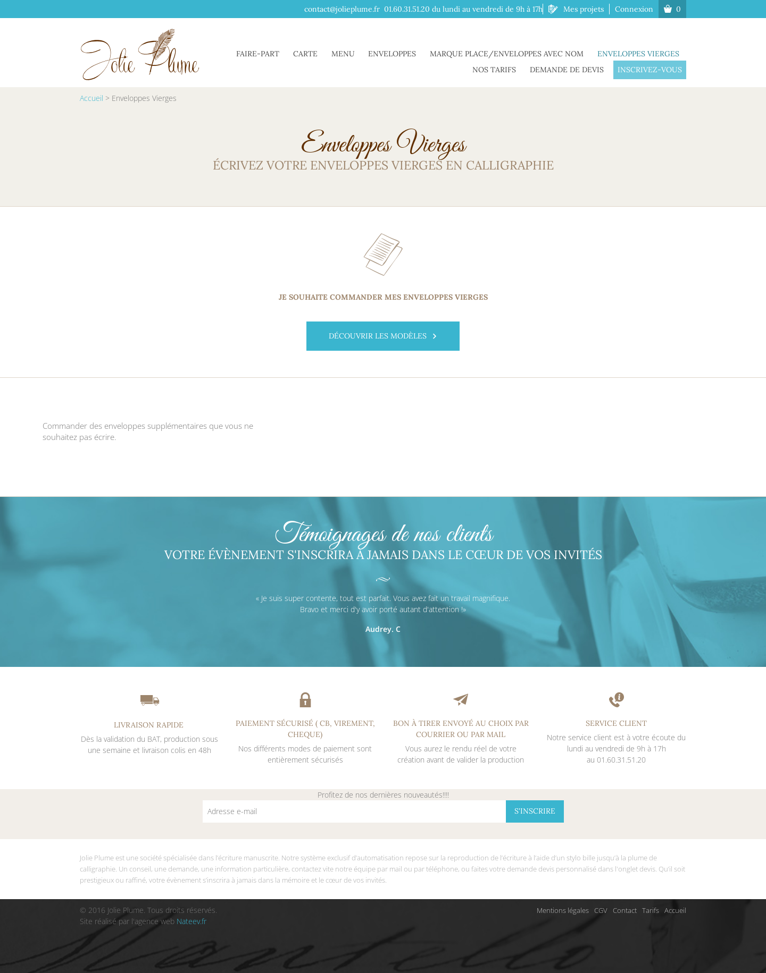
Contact (625, 910)
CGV (600, 910)
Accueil (91, 98)
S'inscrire (534, 811)
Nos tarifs (502, 68)
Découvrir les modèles (383, 336)
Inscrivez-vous (651, 68)
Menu (353, 52)
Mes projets (583, 9)
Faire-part (274, 52)
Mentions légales (563, 910)
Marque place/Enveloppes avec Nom (511, 52)
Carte (319, 52)
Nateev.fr (191, 921)
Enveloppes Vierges (640, 52)
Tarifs (650, 910)
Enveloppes (400, 52)
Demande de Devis (572, 68)
